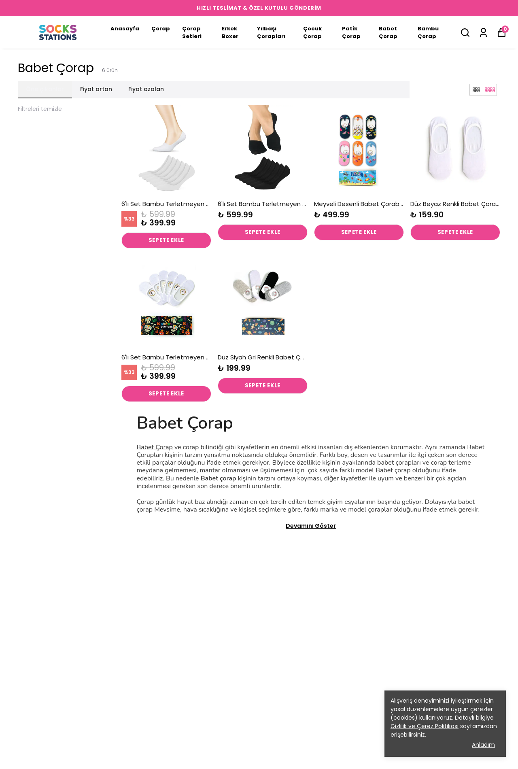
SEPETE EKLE (166, 241)
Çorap (160, 28)
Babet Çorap (388, 32)
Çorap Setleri (192, 32)
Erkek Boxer (230, 32)
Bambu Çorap (428, 32)
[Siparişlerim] (483, 33)
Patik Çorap (351, 32)
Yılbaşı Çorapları (271, 32)
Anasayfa (124, 28)
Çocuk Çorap (312, 32)
